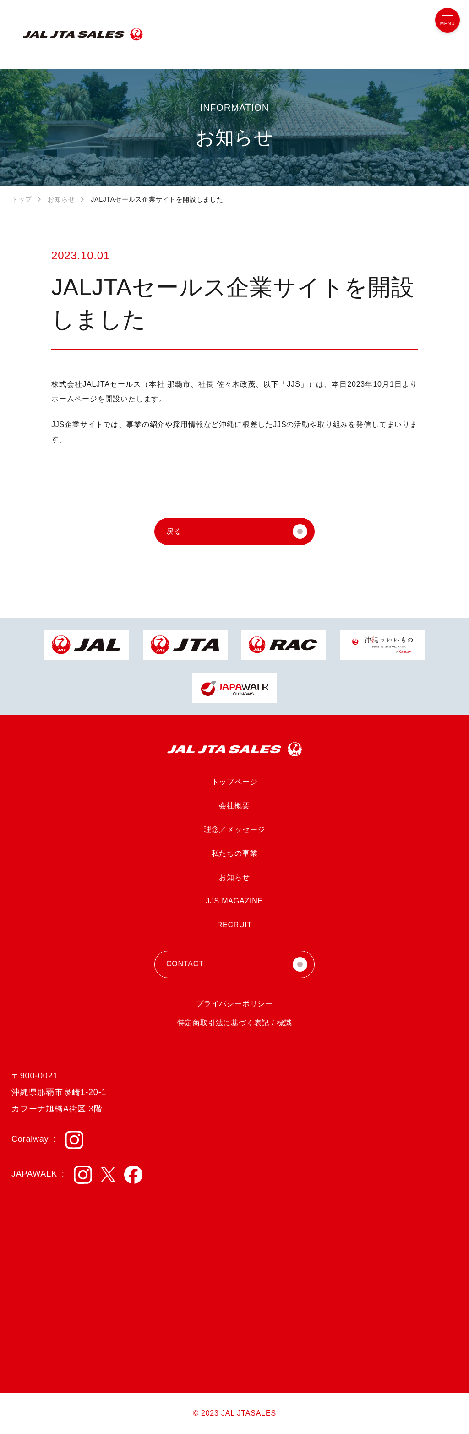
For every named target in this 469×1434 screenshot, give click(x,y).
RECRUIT (234, 925)
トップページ (235, 782)
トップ (21, 199)
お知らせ (61, 199)
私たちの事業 (235, 853)
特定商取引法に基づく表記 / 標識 (234, 1023)
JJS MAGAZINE (234, 901)
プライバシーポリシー (234, 1003)
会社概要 (234, 806)
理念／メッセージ (234, 829)
